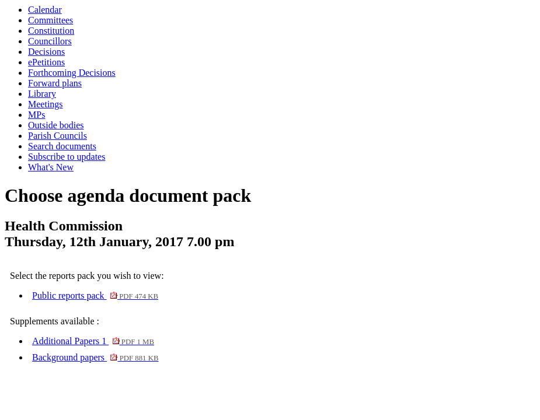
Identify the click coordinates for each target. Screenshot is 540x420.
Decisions (46, 52)
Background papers (95, 357)
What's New (51, 167)
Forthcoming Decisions (72, 73)
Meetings (45, 104)
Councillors (50, 41)
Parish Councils (57, 136)
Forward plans (55, 83)
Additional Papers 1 (93, 341)
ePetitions (46, 62)
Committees (50, 20)
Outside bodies (56, 125)
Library (42, 94)
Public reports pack (95, 295)
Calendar (45, 10)
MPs (36, 115)
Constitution (51, 31)
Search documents (62, 146)
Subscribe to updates (66, 157)
